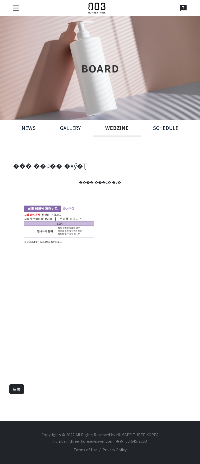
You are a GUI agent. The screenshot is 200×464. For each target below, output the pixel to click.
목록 (17, 389)
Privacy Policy (115, 449)
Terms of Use (85, 449)
